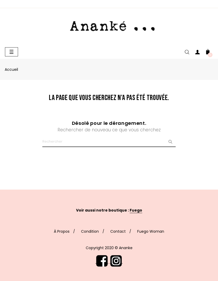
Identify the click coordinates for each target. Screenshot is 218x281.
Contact (118, 231)
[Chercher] (109, 142)
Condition (90, 231)
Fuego (136, 210)
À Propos (62, 231)
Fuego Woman (150, 231)
